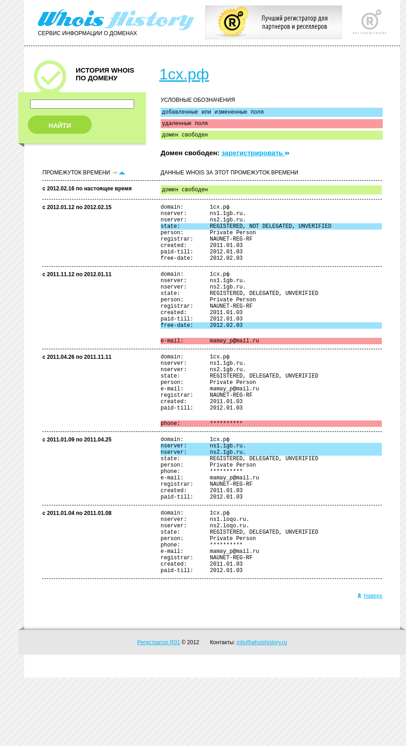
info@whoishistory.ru (262, 711)
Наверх (369, 664)
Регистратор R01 (158, 711)
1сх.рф (184, 74)
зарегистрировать (255, 157)
